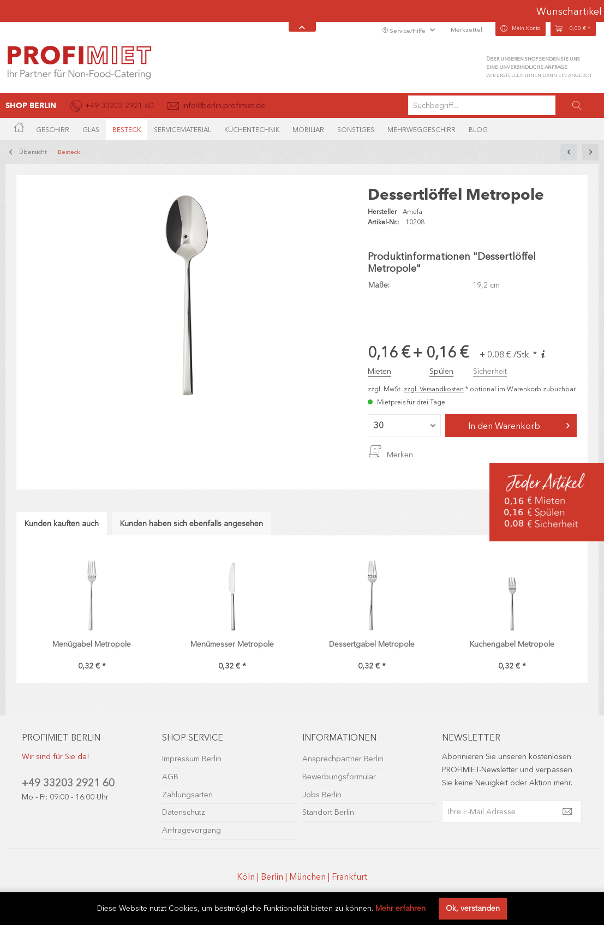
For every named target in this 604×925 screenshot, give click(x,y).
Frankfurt (349, 877)
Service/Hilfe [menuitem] (404, 30)
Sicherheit (490, 371)
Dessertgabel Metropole (372, 644)
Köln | (249, 877)
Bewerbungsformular (339, 776)
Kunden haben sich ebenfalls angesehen (191, 523)
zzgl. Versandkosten (434, 389)
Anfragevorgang (191, 830)
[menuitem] (503, 105)
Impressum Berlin (192, 758)
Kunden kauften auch (62, 523)
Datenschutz (183, 812)
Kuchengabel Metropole (512, 644)
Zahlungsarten (187, 794)
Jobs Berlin (322, 794)
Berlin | (275, 877)
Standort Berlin (328, 812)
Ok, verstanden (473, 908)
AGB (170, 776)
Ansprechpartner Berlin (343, 758)
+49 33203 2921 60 (68, 783)
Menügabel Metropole (91, 644)
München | (310, 877)
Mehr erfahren (400, 908)
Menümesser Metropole (232, 644)
